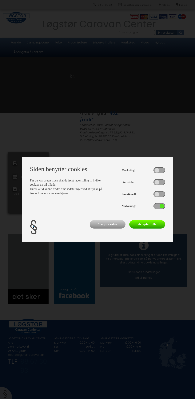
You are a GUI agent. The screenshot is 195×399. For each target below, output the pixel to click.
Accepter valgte (108, 224)
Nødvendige (129, 205)
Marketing (128, 170)
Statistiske (128, 182)
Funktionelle (129, 194)
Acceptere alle (147, 224)
